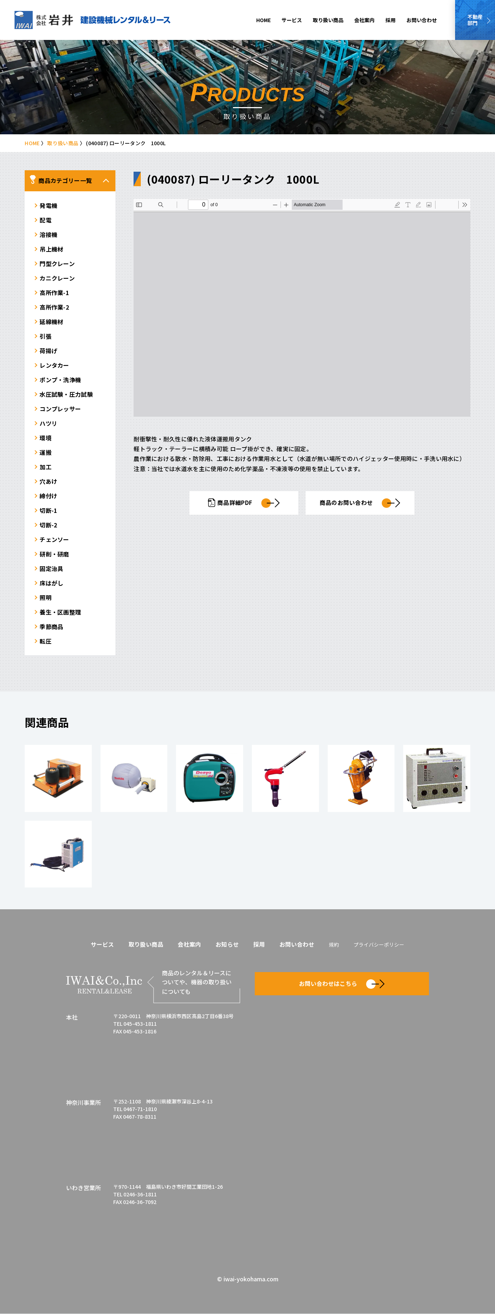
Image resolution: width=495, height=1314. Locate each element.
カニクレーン (57, 277)
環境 (46, 437)
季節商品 (51, 626)
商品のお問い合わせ (360, 502)
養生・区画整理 (60, 611)
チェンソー (54, 539)
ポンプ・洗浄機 (60, 379)
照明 (46, 597)
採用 (390, 20)
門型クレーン (57, 263)
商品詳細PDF (244, 502)
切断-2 (48, 524)
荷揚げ (48, 350)
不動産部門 (475, 19)
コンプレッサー (60, 408)
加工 (46, 466)
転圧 (46, 640)
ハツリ (48, 423)
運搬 (46, 452)
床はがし (51, 582)
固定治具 (51, 568)
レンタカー (54, 364)
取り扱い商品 (328, 20)
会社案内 (364, 20)
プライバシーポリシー (378, 944)
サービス (292, 20)
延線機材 (51, 321)
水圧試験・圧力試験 (66, 393)
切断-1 (48, 510)
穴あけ (48, 481)
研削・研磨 (54, 553)
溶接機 (48, 234)
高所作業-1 (54, 292)
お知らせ (227, 944)
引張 (46, 335)
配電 (46, 219)
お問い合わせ (421, 20)
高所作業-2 (54, 306)
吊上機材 (51, 248)
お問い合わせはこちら (342, 983)
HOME (263, 20)
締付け (48, 495)
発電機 (48, 205)
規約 (334, 944)
